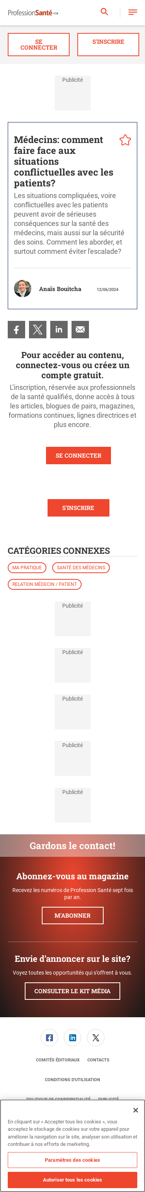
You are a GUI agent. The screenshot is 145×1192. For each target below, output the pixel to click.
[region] (72, 1145)
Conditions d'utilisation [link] (72, 1079)
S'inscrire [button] (108, 41)
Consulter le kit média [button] (72, 991)
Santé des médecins (81, 567)
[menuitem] (16, 329)
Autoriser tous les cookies (72, 1180)
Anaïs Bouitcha (60, 289)
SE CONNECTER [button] (78, 455)
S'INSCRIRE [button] (78, 508)
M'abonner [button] (72, 915)
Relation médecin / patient (44, 584)
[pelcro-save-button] (123, 141)
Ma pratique (27, 567)
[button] (133, 12)
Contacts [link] (98, 1060)
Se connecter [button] (38, 44)
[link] (16, 329)
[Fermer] (135, 1110)
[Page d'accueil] (33, 13)
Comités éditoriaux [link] (58, 1060)
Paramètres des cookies (72, 1160)
